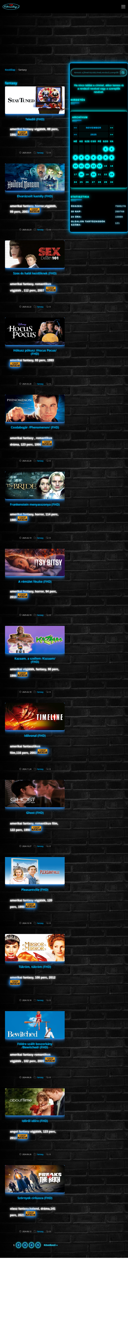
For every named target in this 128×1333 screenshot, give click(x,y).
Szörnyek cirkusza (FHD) (35, 1198)
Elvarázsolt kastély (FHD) (35, 196)
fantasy (40, 152)
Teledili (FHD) (34, 119)
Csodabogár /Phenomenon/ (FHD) (35, 427)
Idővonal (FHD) (35, 735)
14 (99, 166)
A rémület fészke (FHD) (35, 581)
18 (81, 174)
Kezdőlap (10, 69)
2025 (93, 134)
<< (75, 127)
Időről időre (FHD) (35, 1120)
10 (75, 166)
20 (93, 174)
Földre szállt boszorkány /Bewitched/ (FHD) (34, 1045)
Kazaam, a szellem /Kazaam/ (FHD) (34, 660)
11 (81, 166)
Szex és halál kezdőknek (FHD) (34, 273)
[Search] (123, 72)
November (93, 127)
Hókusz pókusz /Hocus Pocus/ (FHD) (34, 352)
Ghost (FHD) (35, 812)
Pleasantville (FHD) (34, 889)
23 (111, 174)
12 (87, 166)
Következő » (51, 1245)
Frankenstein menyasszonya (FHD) (35, 504)
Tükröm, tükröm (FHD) (35, 966)
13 (93, 166)
